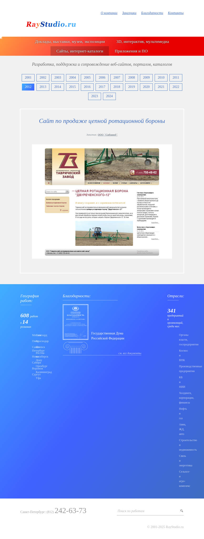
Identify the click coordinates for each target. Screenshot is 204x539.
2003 (57, 77)
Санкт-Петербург (32, 348)
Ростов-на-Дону (36, 356)
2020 (146, 87)
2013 (43, 87)
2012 (28, 87)
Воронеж (32, 368)
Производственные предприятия (181, 369)
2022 (176, 87)
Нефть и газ (181, 413)
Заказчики (129, 13)
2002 (43, 77)
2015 (72, 87)
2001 (28, 77)
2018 (116, 87)
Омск (32, 341)
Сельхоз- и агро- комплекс (181, 479)
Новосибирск (32, 356)
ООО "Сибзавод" (107, 134)
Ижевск (36, 347)
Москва (32, 335)
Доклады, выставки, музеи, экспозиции (70, 41)
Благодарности (152, 13)
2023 (94, 96)
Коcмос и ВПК (181, 355)
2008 (131, 77)
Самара (32, 362)
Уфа (36, 378)
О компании (109, 13)
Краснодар (36, 341)
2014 (57, 87)
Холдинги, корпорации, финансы (181, 397)
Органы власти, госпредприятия (181, 339)
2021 (161, 87)
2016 (87, 87)
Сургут (32, 374)
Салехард (36, 335)
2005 (87, 77)
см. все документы (129, 353)
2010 (161, 77)
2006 (102, 77)
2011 (176, 77)
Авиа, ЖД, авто (181, 429)
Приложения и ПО (131, 51)
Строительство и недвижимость (181, 444)
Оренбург (36, 366)
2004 (72, 77)
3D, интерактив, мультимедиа (142, 41)
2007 (116, 77)
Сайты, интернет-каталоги (79, 51)
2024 (109, 96)
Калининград (36, 372)
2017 (102, 87)
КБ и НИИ (181, 382)
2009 (146, 77)
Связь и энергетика (181, 460)
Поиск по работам (130, 511)
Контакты (176, 13)
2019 (131, 87)
